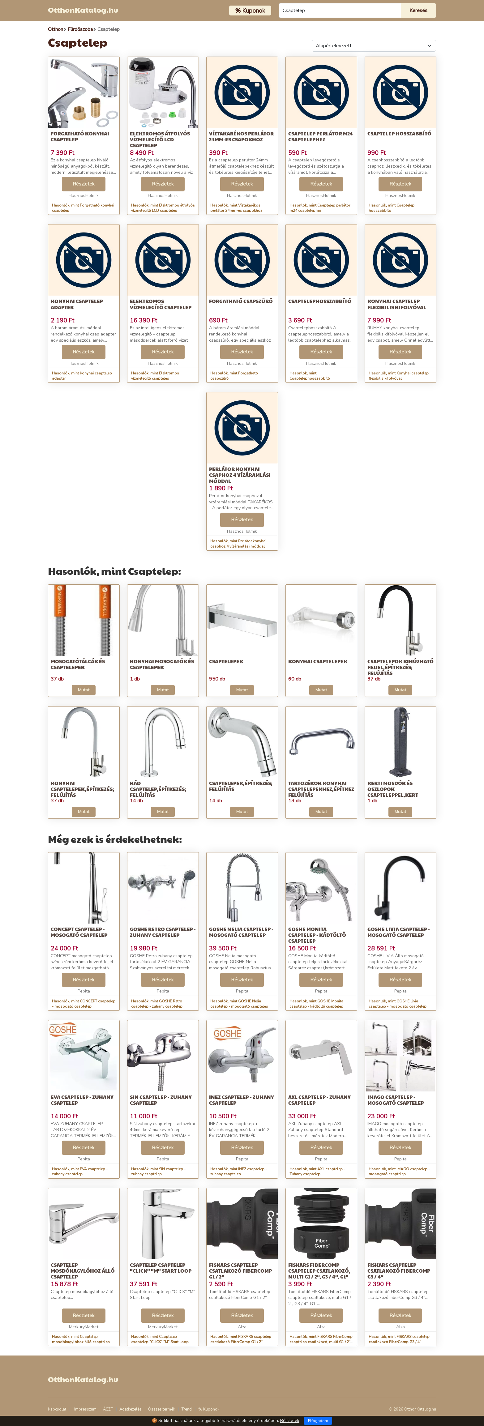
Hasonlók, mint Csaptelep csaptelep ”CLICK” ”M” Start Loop (160, 1339)
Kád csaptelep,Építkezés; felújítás (158, 788)
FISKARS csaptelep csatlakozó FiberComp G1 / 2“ (240, 1270)
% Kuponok (208, 1409)
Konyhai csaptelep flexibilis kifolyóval (396, 303)
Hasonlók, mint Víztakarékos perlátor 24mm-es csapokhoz (236, 208)
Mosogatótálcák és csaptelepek (78, 664)
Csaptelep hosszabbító (399, 133)
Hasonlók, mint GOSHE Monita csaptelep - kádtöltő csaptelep (316, 1004)
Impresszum (85, 1409)
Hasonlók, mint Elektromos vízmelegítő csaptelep (155, 376)
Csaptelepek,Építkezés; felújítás (240, 785)
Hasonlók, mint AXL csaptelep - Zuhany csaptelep (317, 1172)
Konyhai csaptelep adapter (77, 303)
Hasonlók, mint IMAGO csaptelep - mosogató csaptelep (399, 1172)
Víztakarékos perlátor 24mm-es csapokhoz (241, 136)
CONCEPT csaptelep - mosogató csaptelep (79, 931)
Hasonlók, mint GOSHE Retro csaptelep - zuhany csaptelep (156, 1004)
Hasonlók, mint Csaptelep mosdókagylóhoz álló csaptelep (81, 1339)
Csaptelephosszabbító (319, 301)
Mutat (83, 690)
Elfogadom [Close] (318, 1421)
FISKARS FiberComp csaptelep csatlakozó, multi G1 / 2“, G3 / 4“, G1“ (319, 1270)
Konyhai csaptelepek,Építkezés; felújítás (82, 788)
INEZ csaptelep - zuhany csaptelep (241, 1099)
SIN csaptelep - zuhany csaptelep (161, 1099)
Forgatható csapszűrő (241, 301)
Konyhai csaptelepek (317, 661)
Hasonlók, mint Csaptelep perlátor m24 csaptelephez (319, 208)
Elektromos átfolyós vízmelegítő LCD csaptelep (160, 139)
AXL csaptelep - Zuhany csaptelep (319, 1099)
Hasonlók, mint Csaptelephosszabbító (309, 376)
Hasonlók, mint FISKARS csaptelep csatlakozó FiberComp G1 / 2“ (240, 1339)
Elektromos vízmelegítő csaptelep (160, 303)
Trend (187, 1409)
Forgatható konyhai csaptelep (80, 136)
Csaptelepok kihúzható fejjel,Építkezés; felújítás (400, 667)
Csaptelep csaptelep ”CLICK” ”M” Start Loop (160, 1267)
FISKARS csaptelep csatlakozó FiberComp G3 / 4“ (398, 1270)
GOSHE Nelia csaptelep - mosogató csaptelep (241, 931)
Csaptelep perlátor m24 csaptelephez (320, 136)
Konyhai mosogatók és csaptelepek (162, 664)
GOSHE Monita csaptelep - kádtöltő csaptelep (317, 934)
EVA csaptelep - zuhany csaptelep (82, 1099)
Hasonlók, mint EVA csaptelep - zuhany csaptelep (80, 1172)
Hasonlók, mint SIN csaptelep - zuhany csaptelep (158, 1172)
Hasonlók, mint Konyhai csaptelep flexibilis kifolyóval (399, 376)
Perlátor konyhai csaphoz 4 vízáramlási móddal (240, 474)
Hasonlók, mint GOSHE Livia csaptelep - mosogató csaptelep (397, 1004)
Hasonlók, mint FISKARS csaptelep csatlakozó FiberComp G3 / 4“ (399, 1339)
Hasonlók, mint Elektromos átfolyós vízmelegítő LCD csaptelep (163, 208)
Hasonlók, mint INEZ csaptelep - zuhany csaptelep (238, 1172)
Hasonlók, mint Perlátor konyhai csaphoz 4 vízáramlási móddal (238, 544)
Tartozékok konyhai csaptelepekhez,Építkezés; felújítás (325, 788)
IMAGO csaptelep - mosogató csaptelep (395, 1099)
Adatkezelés (130, 1409)
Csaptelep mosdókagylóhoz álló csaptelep (83, 1270)
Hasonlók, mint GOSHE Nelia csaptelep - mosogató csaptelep (239, 1004)
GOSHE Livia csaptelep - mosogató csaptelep (398, 931)
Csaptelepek (226, 661)
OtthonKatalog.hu (83, 9)
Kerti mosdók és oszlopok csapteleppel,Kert (392, 788)
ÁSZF (108, 1409)
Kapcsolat (57, 1409)
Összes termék (161, 1409)
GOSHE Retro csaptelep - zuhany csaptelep (163, 931)
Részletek (84, 184)
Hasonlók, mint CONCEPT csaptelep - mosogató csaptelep (83, 1004)
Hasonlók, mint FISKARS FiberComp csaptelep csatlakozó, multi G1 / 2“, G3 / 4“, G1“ (321, 1342)
